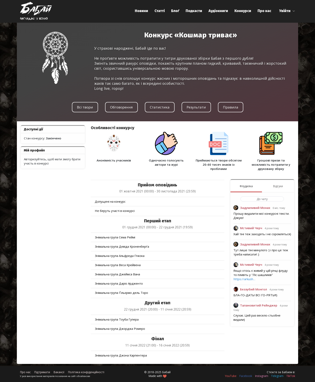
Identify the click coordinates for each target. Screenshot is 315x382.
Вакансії (58, 372)
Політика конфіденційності (86, 372)
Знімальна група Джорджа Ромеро (120, 329)
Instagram (261, 376)
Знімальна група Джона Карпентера (121, 355)
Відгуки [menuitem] (278, 186)
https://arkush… (244, 279)
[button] (287, 11)
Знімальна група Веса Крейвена (118, 265)
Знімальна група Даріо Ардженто (119, 283)
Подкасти (194, 11)
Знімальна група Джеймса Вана (117, 274)
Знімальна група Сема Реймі (115, 237)
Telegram (277, 376)
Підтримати (42, 372)
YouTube (230, 376)
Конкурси (242, 11)
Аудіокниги (218, 11)
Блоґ (175, 11)
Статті (159, 11)
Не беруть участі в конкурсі (115, 211)
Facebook (245, 376)
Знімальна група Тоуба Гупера (117, 319)
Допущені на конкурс (110, 201)
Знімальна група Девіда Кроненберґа (122, 246)
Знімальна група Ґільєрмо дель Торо (121, 293)
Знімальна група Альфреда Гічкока (119, 256)
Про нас (264, 11)
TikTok (290, 376)
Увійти (284, 11)
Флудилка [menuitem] (246, 186)
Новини (141, 11)
